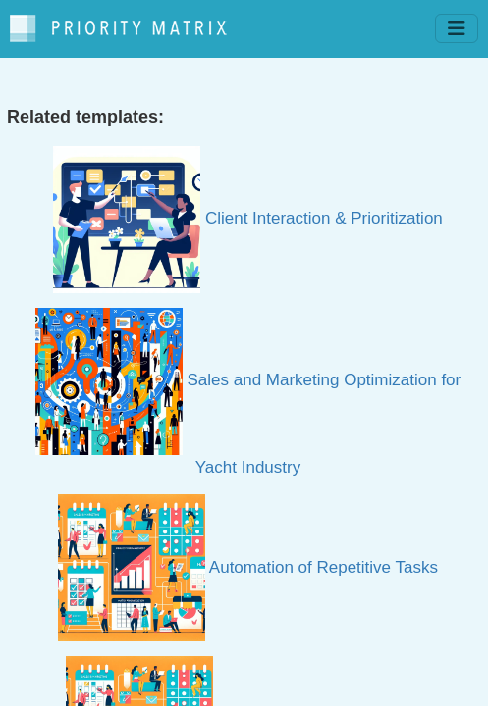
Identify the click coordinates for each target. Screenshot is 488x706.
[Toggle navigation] (456, 28)
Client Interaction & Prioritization (248, 218)
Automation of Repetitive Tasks (248, 567)
